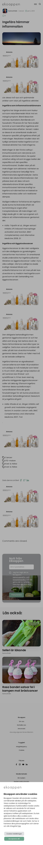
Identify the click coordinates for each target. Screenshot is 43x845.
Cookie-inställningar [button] (14, 834)
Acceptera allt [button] (14, 839)
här (19, 826)
